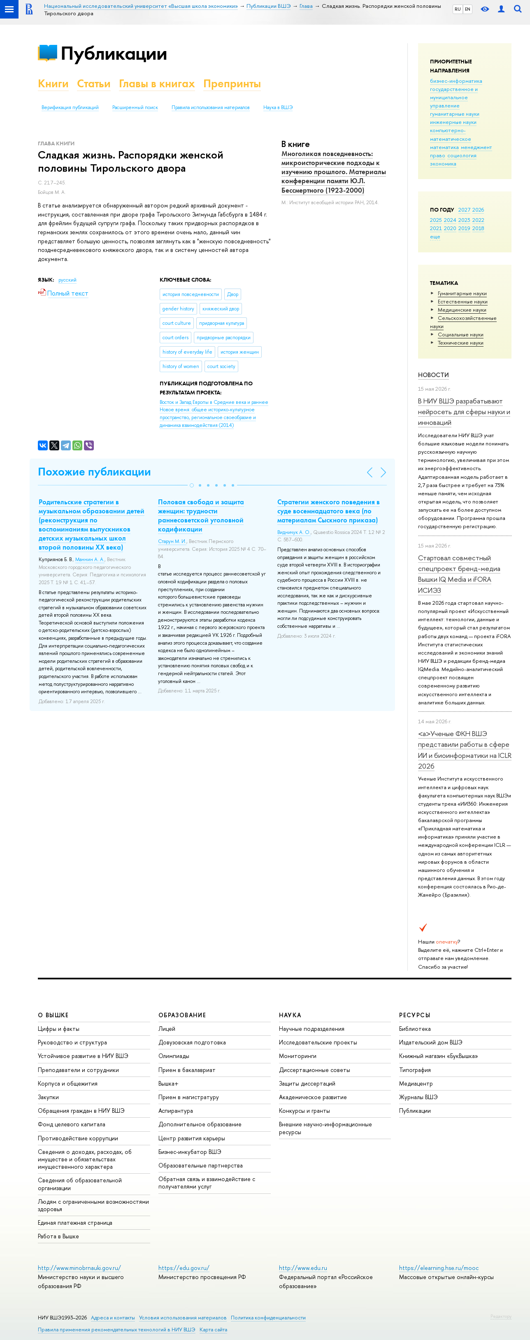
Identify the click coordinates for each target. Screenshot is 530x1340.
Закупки (48, 1097)
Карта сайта (213, 1329)
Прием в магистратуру (188, 1097)
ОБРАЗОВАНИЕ (182, 1015)
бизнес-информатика (456, 80)
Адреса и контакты (113, 1317)
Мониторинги (297, 1056)
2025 (436, 220)
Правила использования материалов (211, 107)
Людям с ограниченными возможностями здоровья (93, 1205)
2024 (450, 220)
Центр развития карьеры (191, 1138)
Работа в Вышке (58, 1236)
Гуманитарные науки (462, 293)
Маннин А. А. (90, 559)
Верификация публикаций (70, 107)
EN (467, 9)
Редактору (500, 1316)
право (437, 155)
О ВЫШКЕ (53, 1015)
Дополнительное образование (200, 1124)
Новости (433, 375)
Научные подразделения (311, 1028)
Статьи (94, 83)
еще (435, 236)
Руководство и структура (72, 1042)
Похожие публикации (94, 471)
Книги (53, 83)
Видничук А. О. (294, 532)
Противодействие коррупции (78, 1138)
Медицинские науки (462, 309)
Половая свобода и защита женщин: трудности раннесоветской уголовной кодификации (201, 515)
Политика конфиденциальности (268, 1317)
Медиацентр (416, 1083)
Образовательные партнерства (200, 1165)
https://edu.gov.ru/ (183, 1268)
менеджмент (476, 147)
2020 (450, 228)
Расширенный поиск (135, 107)
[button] (192, 485)
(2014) (214, 414)
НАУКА (290, 1015)
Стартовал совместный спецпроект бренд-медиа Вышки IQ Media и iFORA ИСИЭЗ (459, 574)
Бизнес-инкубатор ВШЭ (189, 1152)
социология (462, 155)
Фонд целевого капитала (71, 1124)
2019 (464, 228)
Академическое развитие (313, 1097)
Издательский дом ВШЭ (431, 1042)
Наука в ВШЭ (278, 107)
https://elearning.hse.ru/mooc (439, 1268)
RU (458, 9)
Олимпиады (173, 1056)
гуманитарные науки (454, 113)
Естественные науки (463, 301)
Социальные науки (461, 334)
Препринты (232, 83)
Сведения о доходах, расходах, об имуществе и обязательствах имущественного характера (85, 1159)
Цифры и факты (58, 1028)
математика (444, 147)
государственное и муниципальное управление (454, 97)
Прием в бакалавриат (187, 1070)
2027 (464, 209)
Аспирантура (175, 1110)
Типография (415, 1070)
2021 (436, 228)
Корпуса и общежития (68, 1083)
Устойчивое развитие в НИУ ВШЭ (83, 1056)
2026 (478, 209)
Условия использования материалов (183, 1317)
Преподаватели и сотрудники (78, 1070)
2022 (478, 220)
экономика (443, 163)
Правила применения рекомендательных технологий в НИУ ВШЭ (116, 1329)
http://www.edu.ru (303, 1268)
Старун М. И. (172, 541)
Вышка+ (168, 1083)
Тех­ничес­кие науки (461, 342)
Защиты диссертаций (307, 1083)
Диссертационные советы (314, 1070)
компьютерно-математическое (450, 134)
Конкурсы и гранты (304, 1110)
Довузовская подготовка (192, 1042)
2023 (464, 220)
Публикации (113, 52)
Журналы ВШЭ (418, 1097)
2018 (478, 228)
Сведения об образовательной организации (80, 1183)
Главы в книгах (157, 83)
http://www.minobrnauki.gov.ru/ (79, 1268)
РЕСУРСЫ (414, 1015)
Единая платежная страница (75, 1222)
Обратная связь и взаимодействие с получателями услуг (206, 1182)
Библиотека (415, 1028)
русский (67, 280)
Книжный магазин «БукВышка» (438, 1056)
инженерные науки (453, 122)
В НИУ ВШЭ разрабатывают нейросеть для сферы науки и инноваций (464, 411)
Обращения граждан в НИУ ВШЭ (81, 1110)
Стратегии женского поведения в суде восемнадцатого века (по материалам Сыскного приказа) (328, 510)
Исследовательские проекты (318, 1042)
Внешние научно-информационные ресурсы (325, 1127)
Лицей (166, 1028)
